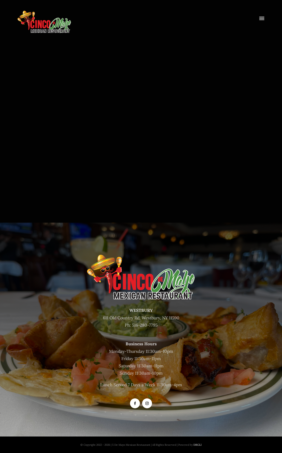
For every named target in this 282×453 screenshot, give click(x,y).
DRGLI (197, 444)
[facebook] (135, 403)
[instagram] (147, 403)
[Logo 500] (44, 10)
